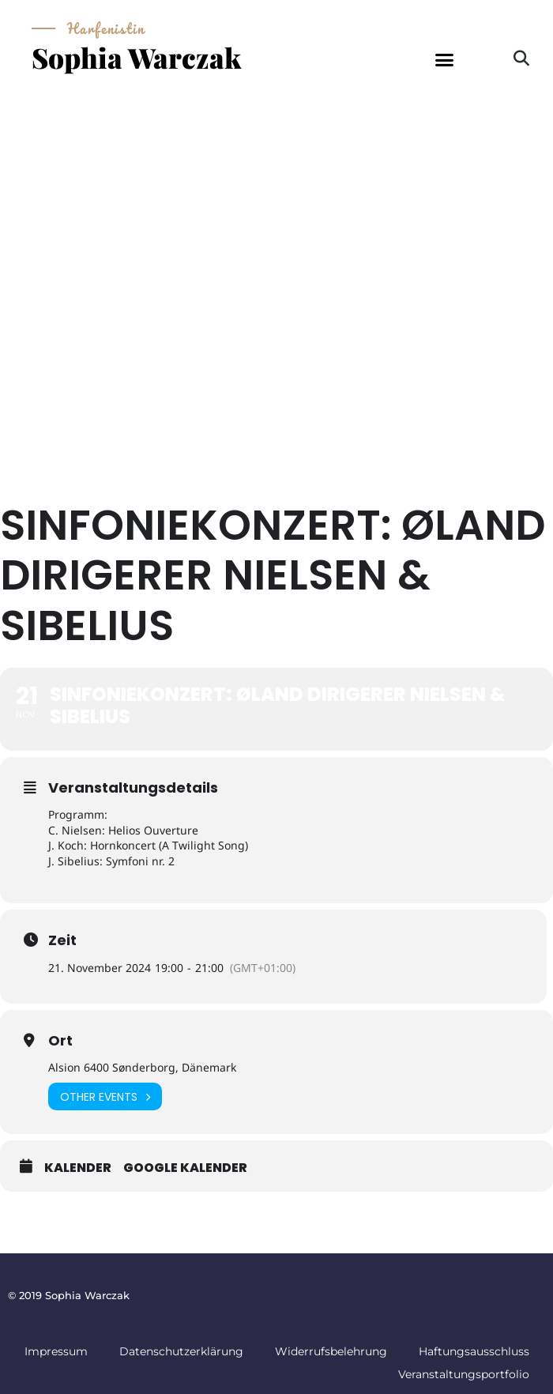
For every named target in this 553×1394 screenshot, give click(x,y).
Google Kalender (185, 1168)
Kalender (77, 1168)
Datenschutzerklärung (181, 1351)
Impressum (56, 1351)
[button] (445, 60)
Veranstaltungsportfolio (463, 1374)
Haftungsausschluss (474, 1351)
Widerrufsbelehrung (331, 1351)
